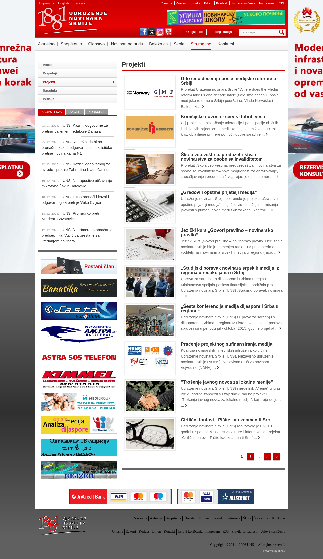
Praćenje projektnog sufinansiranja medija (226, 344)
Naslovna (140, 518)
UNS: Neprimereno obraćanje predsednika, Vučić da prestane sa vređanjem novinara (77, 235)
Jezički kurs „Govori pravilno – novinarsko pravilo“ (227, 232)
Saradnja (50, 90)
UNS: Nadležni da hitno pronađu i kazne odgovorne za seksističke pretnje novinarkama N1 (77, 147)
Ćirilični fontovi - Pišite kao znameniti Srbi (226, 419)
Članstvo (96, 44)
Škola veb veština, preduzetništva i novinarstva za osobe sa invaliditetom (222, 157)
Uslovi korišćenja (243, 3)
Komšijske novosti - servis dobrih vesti (223, 116)
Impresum (267, 3)
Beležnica (158, 44)
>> (276, 457)
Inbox (281, 551)
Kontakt (222, 3)
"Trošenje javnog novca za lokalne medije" (227, 382)
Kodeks (195, 3)
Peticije (49, 99)
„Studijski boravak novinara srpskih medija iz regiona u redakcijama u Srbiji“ (230, 270)
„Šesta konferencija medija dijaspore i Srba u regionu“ (229, 308)
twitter (151, 32)
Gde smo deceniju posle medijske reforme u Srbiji (228, 81)
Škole (179, 44)
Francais (78, 3)
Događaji (50, 73)
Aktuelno (46, 44)
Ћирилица (46, 3)
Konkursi (225, 44)
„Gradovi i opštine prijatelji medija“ (219, 192)
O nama (166, 3)
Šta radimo (201, 44)
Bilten (208, 3)
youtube (168, 32)
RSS (280, 3)
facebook (143, 32)
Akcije (47, 64)
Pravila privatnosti (245, 531)
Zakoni (181, 3)
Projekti (49, 82)
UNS (72, 20)
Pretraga (282, 32)
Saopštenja (71, 44)
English (63, 3)
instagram (160, 32)
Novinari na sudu (127, 44)
